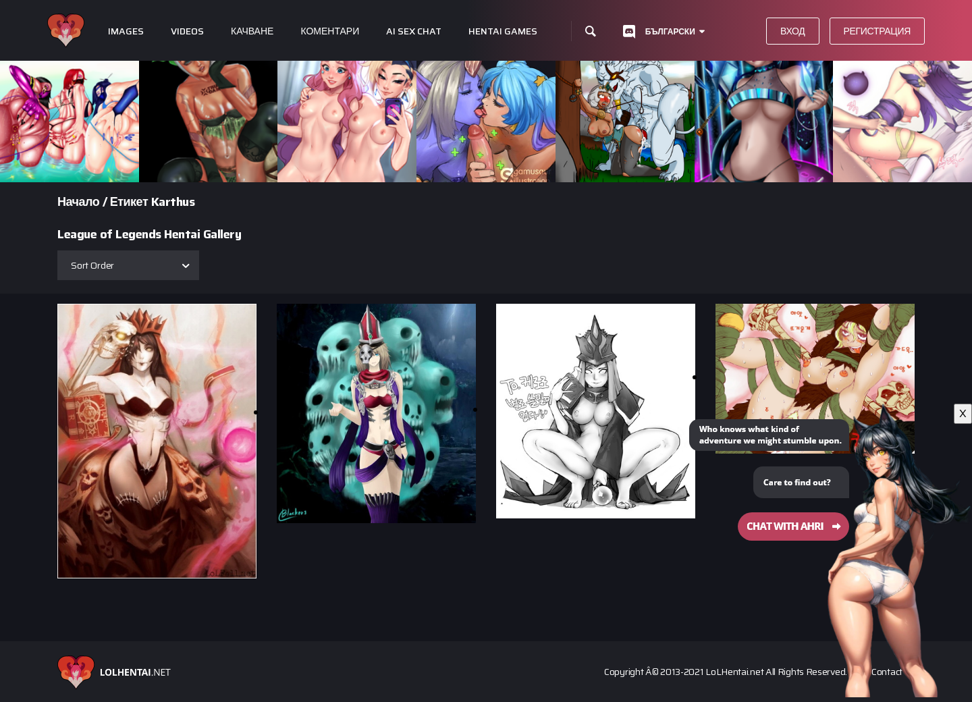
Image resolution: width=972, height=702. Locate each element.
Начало (78, 201)
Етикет (129, 201)
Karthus (173, 201)
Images (126, 31)
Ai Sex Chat (413, 31)
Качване (252, 31)
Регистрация (877, 31)
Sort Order (92, 265)
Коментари (329, 31)
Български (670, 31)
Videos (187, 31)
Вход (792, 31)
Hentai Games (502, 31)
